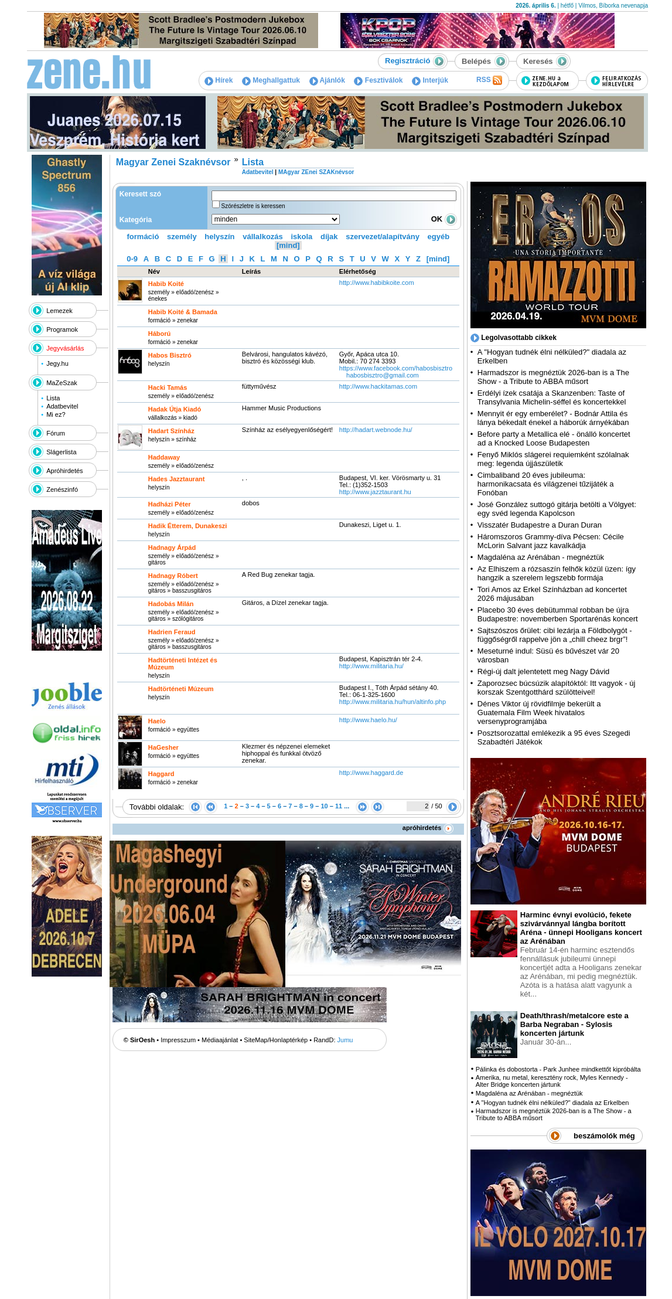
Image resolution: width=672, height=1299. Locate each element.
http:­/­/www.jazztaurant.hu (375, 491)
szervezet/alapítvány (382, 236)
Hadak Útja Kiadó (174, 409)
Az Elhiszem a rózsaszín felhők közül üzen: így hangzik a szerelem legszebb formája (556, 573)
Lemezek (59, 310)
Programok (62, 329)
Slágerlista (61, 451)
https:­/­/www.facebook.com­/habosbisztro (395, 368)
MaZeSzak (61, 382)
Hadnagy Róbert (173, 575)
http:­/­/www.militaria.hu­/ (371, 665)
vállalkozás (263, 236)
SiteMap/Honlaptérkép (276, 1039)
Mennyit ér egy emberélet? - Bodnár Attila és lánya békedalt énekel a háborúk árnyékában (553, 418)
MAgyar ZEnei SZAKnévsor (316, 172)
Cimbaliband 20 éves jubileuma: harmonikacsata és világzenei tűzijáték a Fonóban (545, 484)
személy (182, 236)
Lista (53, 398)
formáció (143, 236)
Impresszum (178, 1039)
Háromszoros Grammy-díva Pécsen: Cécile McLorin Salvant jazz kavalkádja (550, 541)
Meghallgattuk (271, 80)
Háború (159, 333)
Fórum (55, 433)
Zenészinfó (62, 489)
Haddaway (164, 457)
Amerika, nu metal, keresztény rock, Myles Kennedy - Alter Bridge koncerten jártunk (552, 1081)
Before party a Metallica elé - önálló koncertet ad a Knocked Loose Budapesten (553, 438)
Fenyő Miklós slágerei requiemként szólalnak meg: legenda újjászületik (553, 459)
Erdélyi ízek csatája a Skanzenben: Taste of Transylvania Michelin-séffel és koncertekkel (551, 397)
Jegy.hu (57, 363)
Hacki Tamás (167, 387)
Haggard (161, 773)
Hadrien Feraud (172, 631)
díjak (329, 236)
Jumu (345, 1039)
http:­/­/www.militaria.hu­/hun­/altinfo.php (392, 701)
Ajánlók (327, 80)
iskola (301, 236)
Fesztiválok (378, 80)
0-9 (132, 258)
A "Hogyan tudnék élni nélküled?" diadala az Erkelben (552, 1102)
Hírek (218, 80)
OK (444, 219)
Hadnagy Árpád (172, 547)
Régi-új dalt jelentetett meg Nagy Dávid (543, 671)
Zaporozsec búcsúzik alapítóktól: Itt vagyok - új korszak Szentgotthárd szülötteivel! (556, 687)
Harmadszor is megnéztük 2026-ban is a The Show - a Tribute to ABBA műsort (553, 377)
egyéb (439, 236)
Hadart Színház (171, 430)
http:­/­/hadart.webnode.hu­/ (375, 429)
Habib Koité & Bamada (182, 311)
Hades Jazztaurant (176, 478)
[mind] (288, 245)
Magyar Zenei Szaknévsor (173, 162)
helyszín (219, 236)
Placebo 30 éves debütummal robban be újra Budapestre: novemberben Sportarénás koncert (557, 614)
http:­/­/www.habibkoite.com (376, 282)
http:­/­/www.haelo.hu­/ (368, 719)
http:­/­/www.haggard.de (371, 772)
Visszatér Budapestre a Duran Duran (539, 525)
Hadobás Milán (171, 603)
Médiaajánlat (220, 1039)
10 (324, 806)
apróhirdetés (427, 827)
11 (338, 806)
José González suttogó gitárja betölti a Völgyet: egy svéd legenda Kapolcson (556, 509)
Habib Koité (166, 283)
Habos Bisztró (170, 355)
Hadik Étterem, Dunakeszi (187, 525)
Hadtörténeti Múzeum (181, 688)
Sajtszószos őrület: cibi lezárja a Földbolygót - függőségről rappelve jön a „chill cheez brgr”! (554, 635)
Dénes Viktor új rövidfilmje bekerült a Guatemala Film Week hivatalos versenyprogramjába (539, 712)
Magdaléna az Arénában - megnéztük (540, 557)
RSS (489, 80)
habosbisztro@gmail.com (382, 375)
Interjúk (430, 80)
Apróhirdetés (64, 470)
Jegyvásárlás (65, 348)
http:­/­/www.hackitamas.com (378, 386)
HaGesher (163, 747)
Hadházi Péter (169, 504)
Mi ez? (55, 414)
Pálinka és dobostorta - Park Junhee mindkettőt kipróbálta (558, 1069)
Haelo (157, 721)
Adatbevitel (62, 406)
